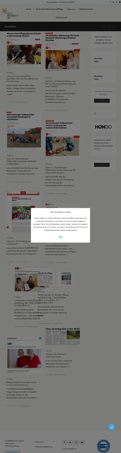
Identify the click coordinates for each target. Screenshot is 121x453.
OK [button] (60, 238)
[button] (111, 427)
